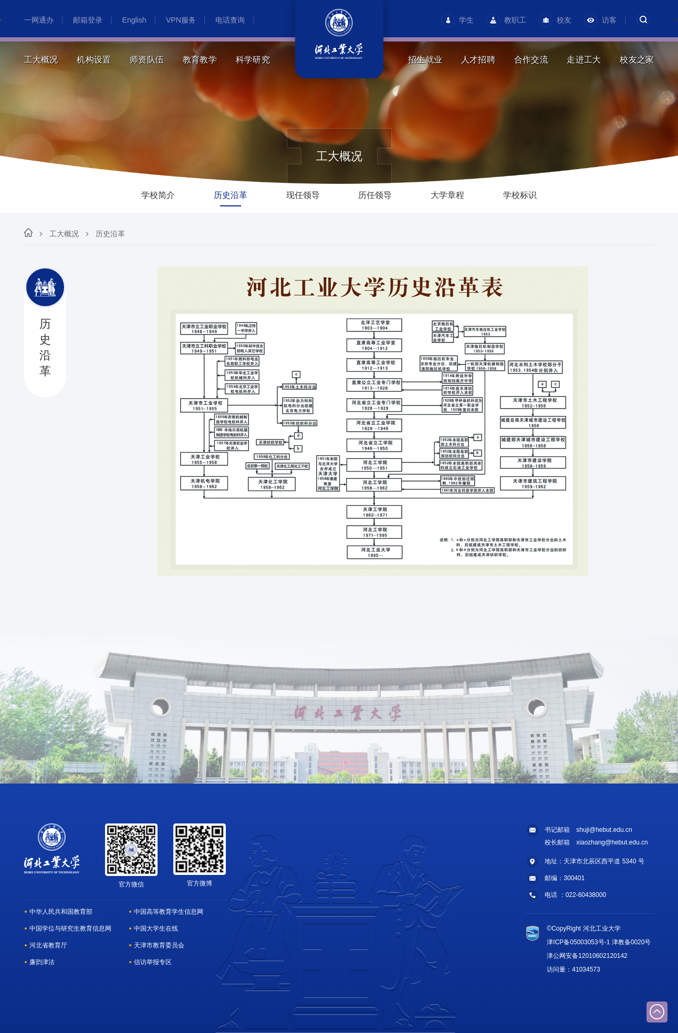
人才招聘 (478, 59)
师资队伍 (147, 59)
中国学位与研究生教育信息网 (70, 928)
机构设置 (94, 59)
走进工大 (584, 59)
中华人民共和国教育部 (60, 911)
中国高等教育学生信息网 (168, 911)
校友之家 (637, 59)
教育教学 (200, 59)
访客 (600, 20)
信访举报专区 (153, 962)
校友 (555, 20)
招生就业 (425, 59)
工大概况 (41, 59)
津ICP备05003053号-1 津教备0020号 (599, 942)
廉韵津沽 (42, 962)
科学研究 (253, 59)
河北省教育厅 (48, 945)
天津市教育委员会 (159, 945)
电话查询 (230, 20)
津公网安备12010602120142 (587, 955)
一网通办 (39, 20)
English (134, 20)
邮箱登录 (87, 20)
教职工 (506, 20)
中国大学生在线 (156, 928)
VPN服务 (181, 20)
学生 (457, 20)
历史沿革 (110, 233)
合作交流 (531, 59)
